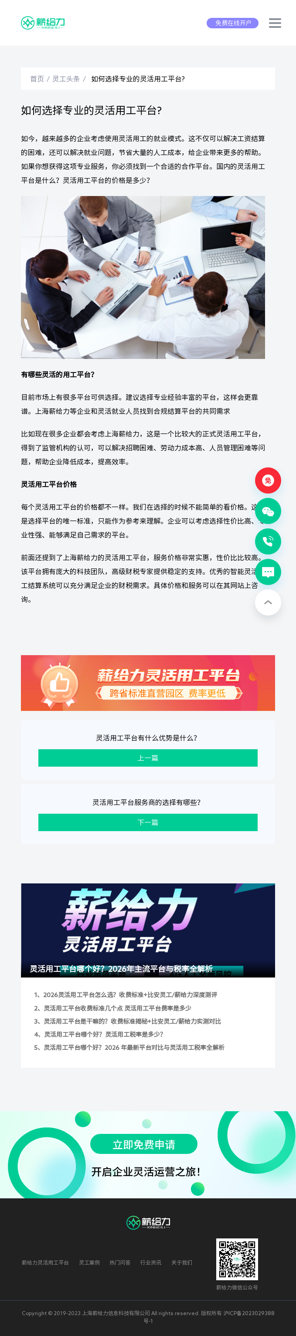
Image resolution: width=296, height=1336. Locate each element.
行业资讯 (150, 1262)
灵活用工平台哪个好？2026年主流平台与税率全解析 (121, 969)
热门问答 (119, 1262)
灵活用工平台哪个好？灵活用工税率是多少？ (105, 1035)
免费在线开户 (233, 23)
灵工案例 (89, 1262)
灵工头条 (66, 78)
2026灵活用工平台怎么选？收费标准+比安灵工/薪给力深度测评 (130, 995)
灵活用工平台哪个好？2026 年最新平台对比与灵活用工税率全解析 (134, 1048)
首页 (37, 78)
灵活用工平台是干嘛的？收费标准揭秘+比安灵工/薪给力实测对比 (132, 1021)
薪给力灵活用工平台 (45, 1262)
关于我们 (181, 1262)
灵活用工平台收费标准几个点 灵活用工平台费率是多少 (117, 1008)
